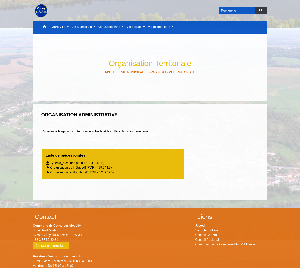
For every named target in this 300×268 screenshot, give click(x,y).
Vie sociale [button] (135, 26)
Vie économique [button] (159, 26)
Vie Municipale (133, 72)
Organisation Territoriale (171, 72)
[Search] (237, 10)
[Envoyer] (261, 10)
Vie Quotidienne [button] (109, 26)
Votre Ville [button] (58, 26)
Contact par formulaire (50, 245)
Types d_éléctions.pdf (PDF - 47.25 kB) (74, 163)
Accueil (111, 72)
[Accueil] (43, 10)
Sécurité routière (206, 230)
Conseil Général (206, 235)
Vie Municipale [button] (82, 26)
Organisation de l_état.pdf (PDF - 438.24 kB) (78, 167)
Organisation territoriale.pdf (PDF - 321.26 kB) (79, 172)
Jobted (200, 225)
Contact (45, 216)
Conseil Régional (207, 239)
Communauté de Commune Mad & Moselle (225, 244)
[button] (44, 28)
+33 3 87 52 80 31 (45, 239)
